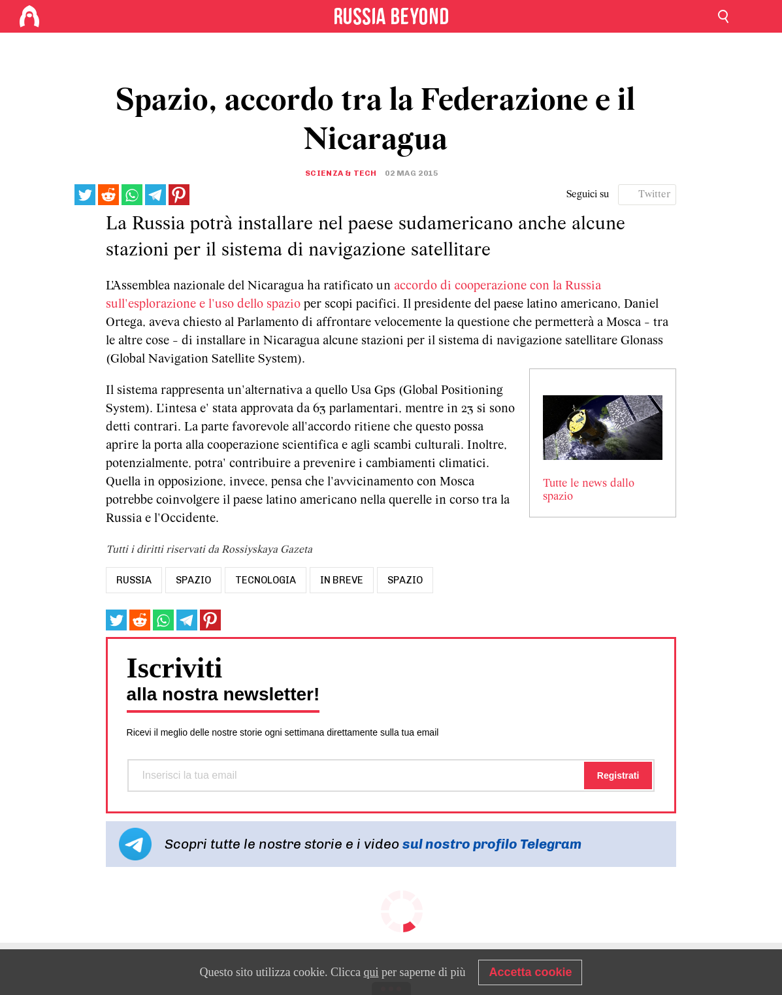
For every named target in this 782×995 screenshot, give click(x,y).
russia (134, 580)
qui (370, 972)
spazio (193, 580)
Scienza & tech (341, 173)
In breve (341, 580)
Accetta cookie (530, 972)
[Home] (29, 16)
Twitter (654, 194)
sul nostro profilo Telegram (491, 844)
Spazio (405, 580)
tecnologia (265, 580)
